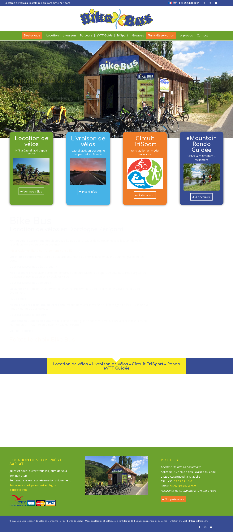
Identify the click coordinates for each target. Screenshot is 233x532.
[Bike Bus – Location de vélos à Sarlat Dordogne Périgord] (116, 18)
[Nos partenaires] (173, 499)
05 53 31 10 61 (184, 481)
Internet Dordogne (199, 520)
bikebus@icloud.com (183, 486)
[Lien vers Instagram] (210, 3)
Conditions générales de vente (151, 520)
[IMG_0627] (88, 164)
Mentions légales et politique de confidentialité (109, 520)
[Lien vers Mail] (216, 3)
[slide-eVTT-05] (31, 168)
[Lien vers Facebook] (204, 3)
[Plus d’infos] (88, 184)
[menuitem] (188, 3)
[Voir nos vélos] (31, 188)
